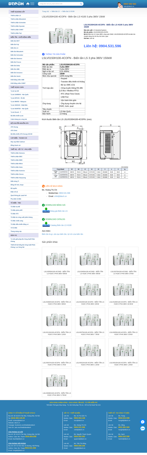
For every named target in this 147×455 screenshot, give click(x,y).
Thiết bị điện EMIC (17, 160)
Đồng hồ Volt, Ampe (17, 185)
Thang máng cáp (16, 231)
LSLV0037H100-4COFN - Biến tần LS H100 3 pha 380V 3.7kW (57, 364)
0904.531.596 (64, 193)
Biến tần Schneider (17, 55)
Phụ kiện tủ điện (16, 199)
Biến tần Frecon (16, 62)
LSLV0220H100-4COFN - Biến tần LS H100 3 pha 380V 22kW (90, 303)
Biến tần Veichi (15, 76)
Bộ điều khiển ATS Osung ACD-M (21, 134)
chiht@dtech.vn (60, 196)
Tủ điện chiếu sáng (17, 221)
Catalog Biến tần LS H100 (60, 225)
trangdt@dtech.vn (124, 420)
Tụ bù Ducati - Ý (16, 112)
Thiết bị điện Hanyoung (18, 178)
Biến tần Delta (15, 65)
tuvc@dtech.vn (79, 420)
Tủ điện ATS (15, 214)
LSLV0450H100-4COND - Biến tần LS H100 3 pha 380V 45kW (90, 273)
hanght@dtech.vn (124, 430)
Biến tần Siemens (16, 58)
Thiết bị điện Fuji (16, 33)
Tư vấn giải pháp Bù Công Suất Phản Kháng (23, 240)
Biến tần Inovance (16, 73)
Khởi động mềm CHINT (18, 83)
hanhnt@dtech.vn (124, 439)
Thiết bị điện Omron (17, 174)
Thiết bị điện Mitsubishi (18, 19)
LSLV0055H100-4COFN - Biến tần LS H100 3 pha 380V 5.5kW (123, 333)
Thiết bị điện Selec (17, 167)
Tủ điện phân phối (16, 210)
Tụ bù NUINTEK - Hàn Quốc (19, 108)
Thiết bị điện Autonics (18, 171)
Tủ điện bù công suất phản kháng (22, 217)
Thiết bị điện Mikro (17, 163)
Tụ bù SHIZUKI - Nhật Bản (19, 105)
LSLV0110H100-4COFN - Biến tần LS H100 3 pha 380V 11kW (57, 333)
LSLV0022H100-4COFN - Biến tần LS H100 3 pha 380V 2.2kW (90, 364)
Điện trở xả (14, 192)
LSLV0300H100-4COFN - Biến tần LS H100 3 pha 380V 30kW (57, 303)
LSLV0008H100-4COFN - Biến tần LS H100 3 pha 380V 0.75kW (57, 394)
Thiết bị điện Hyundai (18, 26)
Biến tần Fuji (15, 44)
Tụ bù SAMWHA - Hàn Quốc (20, 94)
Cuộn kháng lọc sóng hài (19, 119)
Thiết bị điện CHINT (17, 30)
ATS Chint (14, 130)
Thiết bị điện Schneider (18, 22)
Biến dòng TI (15, 181)
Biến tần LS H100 (68, 11)
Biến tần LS (56, 11)
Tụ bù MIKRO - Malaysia (18, 101)
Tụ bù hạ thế (15, 91)
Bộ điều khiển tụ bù (17, 116)
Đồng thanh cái (15, 145)
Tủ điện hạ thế (15, 206)
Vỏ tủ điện (14, 228)
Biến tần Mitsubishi (17, 51)
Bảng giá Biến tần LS (59, 211)
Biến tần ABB (15, 69)
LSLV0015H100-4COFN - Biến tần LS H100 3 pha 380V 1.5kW (123, 364)
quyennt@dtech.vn (80, 439)
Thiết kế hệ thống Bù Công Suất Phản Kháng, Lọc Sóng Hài (23, 246)
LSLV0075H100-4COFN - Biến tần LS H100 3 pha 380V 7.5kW (90, 333)
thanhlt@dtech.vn (18, 439)
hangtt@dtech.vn (79, 448)
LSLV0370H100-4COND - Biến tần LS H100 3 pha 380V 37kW (123, 273)
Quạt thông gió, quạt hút (19, 195)
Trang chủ (45, 11)
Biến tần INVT (15, 41)
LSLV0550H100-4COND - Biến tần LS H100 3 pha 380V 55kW (57, 273)
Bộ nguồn (14, 188)
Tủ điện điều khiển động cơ (19, 224)
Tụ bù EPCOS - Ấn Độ (18, 98)
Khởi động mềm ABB (17, 80)
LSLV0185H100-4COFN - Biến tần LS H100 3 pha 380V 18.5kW (123, 303)
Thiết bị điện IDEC (16, 156)
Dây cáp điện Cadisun (18, 142)
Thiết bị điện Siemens (18, 153)
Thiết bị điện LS (16, 15)
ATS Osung (14, 127)
